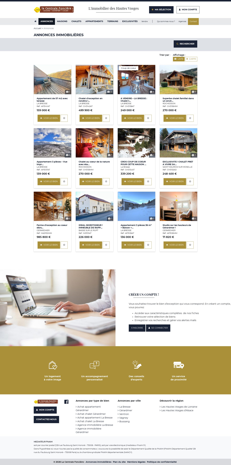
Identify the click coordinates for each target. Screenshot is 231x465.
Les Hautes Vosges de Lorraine (179, 407)
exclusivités (130, 21)
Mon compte (45, 410)
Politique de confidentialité (162, 462)
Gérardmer (125, 410)
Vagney (123, 418)
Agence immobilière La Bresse (95, 425)
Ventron (124, 414)
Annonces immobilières (98, 462)
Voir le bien (49, 118)
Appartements (94, 21)
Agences (182, 21)
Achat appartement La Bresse (95, 417)
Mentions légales (136, 462)
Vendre (144, 21)
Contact (193, 21)
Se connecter (158, 328)
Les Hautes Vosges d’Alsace (177, 410)
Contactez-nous (46, 419)
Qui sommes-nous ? (166, 21)
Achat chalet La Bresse (90, 421)
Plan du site (119, 462)
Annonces (47, 21)
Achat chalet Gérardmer (91, 414)
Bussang (124, 421)
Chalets (76, 21)
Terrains (112, 21)
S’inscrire (137, 328)
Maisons (62, 21)
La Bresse (125, 407)
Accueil (37, 28)
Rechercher (185, 44)
